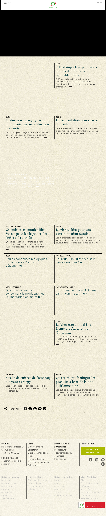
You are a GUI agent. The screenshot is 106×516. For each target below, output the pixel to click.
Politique (32, 489)
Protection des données (39, 462)
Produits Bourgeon (89, 483)
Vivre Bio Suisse (89, 477)
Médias (31, 456)
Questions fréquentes (38, 480)
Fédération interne (63, 495)
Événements (86, 486)
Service (57, 492)
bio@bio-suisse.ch (9, 457)
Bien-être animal (9, 483)
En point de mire (36, 486)
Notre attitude (35, 477)
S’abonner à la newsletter (92, 451)
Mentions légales (36, 459)
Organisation (60, 486)
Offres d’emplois (35, 446)
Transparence (7, 498)
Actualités (85, 489)
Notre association (63, 477)
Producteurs (60, 449)
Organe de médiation (38, 453)
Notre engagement (11, 477)
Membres (58, 483)
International (60, 459)
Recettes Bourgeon (90, 498)
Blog (83, 480)
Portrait (57, 480)
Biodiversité (6, 486)
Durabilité (5, 480)
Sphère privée (34, 465)
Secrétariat (33, 449)
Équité (4, 495)
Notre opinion (34, 483)
